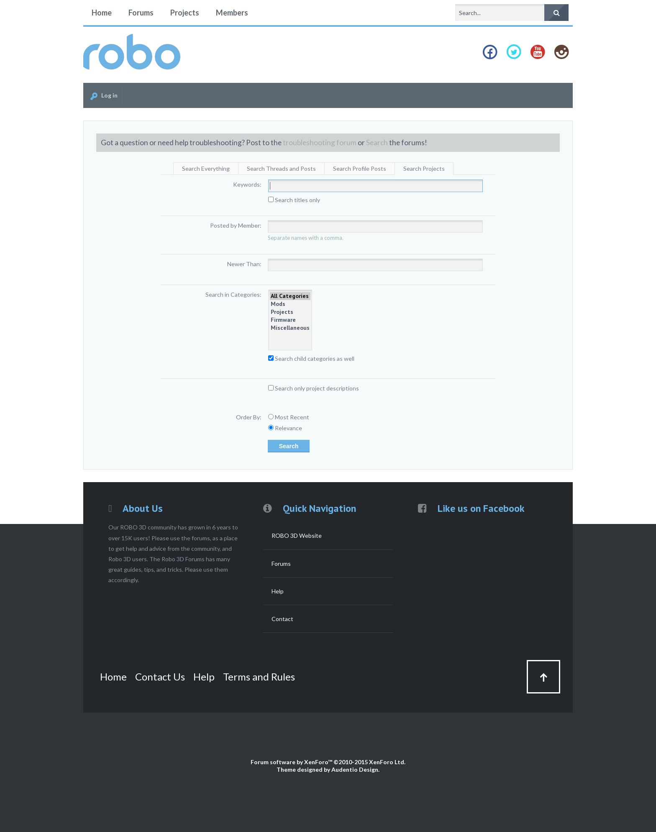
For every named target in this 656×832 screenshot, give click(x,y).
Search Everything (206, 168)
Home (102, 12)
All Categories (290, 296)
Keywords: (247, 184)
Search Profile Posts (359, 168)
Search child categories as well (311, 358)
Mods (290, 304)
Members (232, 12)
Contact (282, 618)
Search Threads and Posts (281, 168)
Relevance (285, 427)
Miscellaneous (290, 328)
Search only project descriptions (313, 388)
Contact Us (160, 676)
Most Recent (288, 417)
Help (278, 591)
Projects (184, 12)
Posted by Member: (235, 225)
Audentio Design (354, 769)
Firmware (290, 320)
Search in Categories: (233, 294)
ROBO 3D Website (297, 535)
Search (377, 142)
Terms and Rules (259, 676)
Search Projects (424, 168)
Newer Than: (244, 263)
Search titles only (294, 199)
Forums (141, 12)
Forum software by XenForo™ (328, 761)
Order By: (248, 417)
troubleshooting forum (319, 142)
